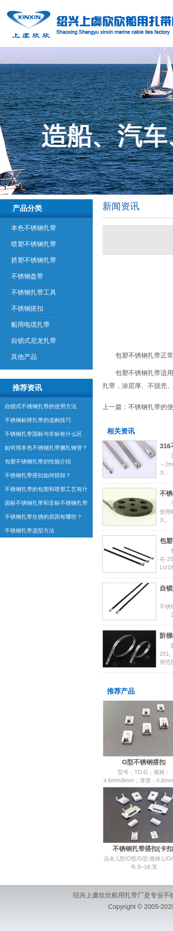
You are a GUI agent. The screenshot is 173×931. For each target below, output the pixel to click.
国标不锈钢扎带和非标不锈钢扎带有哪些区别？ (46, 505)
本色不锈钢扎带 (33, 227)
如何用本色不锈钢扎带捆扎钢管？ (46, 448)
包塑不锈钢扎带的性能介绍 (38, 461)
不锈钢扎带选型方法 (29, 530)
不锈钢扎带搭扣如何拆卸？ (38, 475)
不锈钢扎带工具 (33, 292)
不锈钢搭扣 (27, 308)
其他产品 (24, 356)
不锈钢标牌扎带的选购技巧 (38, 420)
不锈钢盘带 (27, 276)
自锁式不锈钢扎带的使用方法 (41, 406)
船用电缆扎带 (30, 324)
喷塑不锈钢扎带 (33, 244)
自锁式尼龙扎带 (33, 340)
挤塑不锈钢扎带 (33, 260)
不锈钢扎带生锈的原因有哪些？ (43, 517)
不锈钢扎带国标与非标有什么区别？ (43, 436)
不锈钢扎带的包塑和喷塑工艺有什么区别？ (46, 491)
